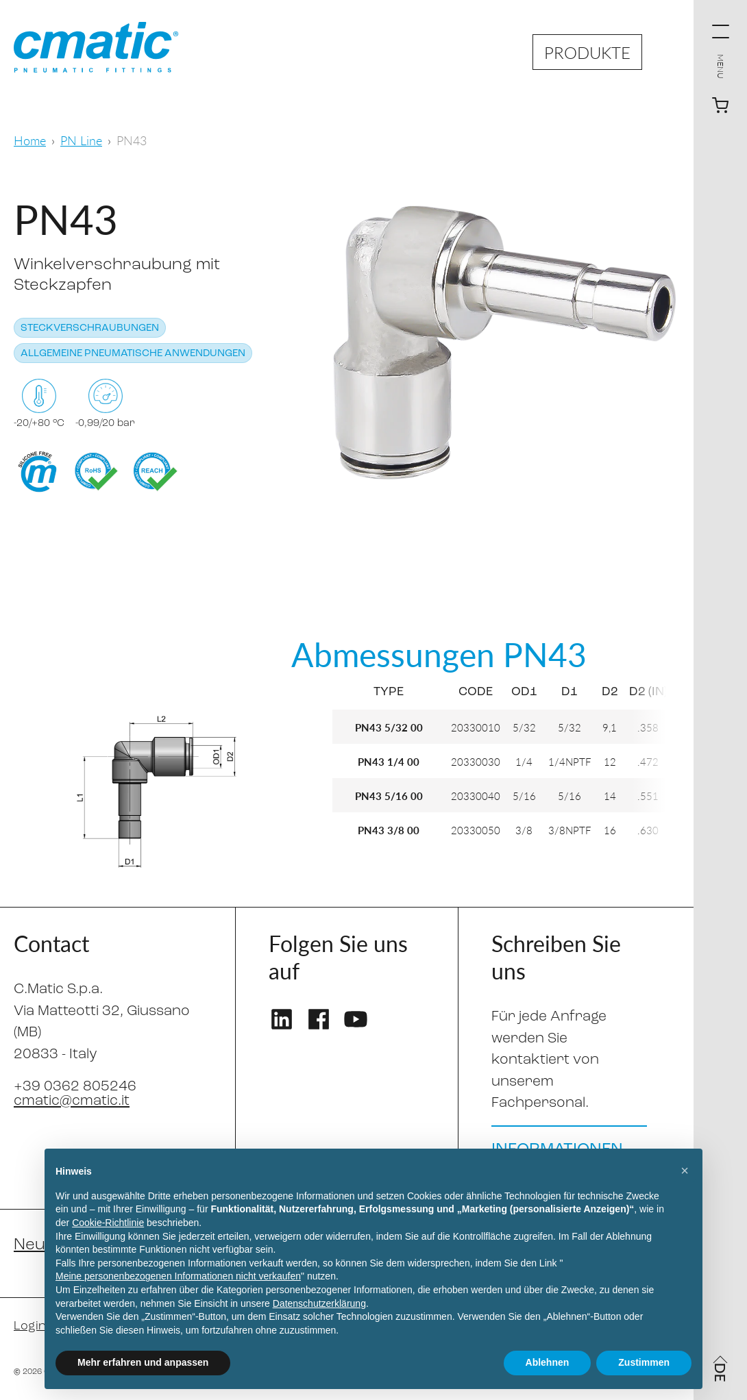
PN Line (81, 140)
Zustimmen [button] (644, 1362)
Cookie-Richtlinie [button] (108, 1222)
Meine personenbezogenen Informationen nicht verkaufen (178, 1276)
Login (30, 1326)
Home (30, 140)
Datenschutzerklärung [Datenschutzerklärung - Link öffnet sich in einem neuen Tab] (319, 1303)
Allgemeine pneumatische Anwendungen (133, 354)
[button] (685, 1171)
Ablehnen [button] (548, 1362)
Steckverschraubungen (90, 328)
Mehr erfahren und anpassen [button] (142, 1362)
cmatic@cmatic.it (72, 1101)
